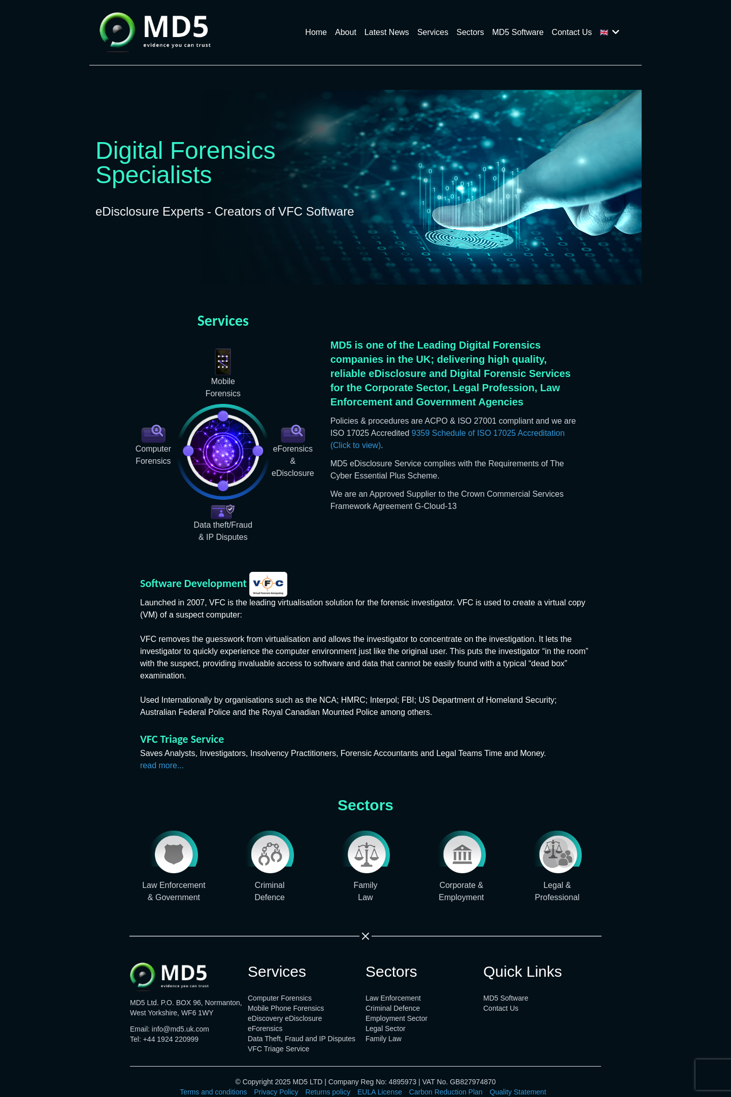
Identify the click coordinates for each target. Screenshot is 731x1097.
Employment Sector (396, 1018)
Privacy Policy (276, 1092)
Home (316, 32)
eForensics (265, 1028)
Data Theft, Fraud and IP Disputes (301, 1039)
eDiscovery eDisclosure (285, 1018)
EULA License (379, 1092)
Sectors (470, 32)
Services (432, 32)
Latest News (386, 32)
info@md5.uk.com (180, 1029)
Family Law (384, 1039)
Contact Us (572, 32)
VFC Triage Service (278, 1049)
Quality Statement (518, 1092)
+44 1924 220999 (170, 1039)
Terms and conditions (213, 1092)
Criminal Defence (393, 1008)
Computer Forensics (280, 998)
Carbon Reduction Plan (446, 1092)
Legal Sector (386, 1028)
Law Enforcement (393, 998)
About (345, 32)
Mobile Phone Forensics (286, 1008)
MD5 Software (517, 32)
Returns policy (327, 1092)
